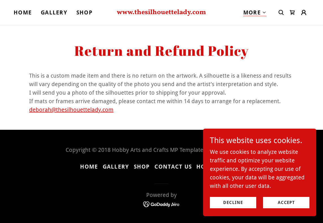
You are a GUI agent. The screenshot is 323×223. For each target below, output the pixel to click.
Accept (286, 206)
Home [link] (23, 12)
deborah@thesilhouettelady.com (71, 109)
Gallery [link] (54, 12)
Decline (233, 206)
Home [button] (89, 166)
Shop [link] (84, 12)
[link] (161, 12)
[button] (254, 12)
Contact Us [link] (173, 166)
